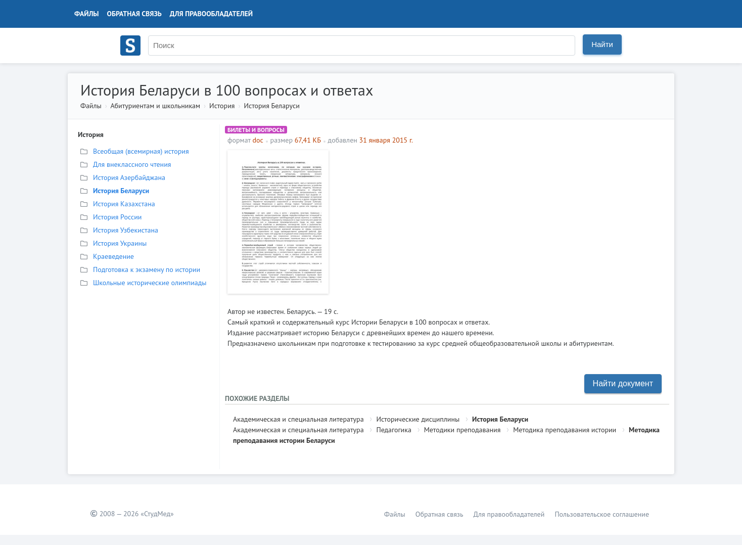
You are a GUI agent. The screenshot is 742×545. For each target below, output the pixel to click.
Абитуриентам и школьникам (155, 105)
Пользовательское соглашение (601, 514)
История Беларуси (272, 105)
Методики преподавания (462, 429)
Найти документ (623, 383)
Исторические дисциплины (417, 419)
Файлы (86, 13)
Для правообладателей (211, 13)
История (222, 105)
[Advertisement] (500, 221)
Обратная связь (134, 13)
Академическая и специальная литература (298, 419)
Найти (602, 44)
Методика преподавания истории (564, 429)
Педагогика (393, 429)
